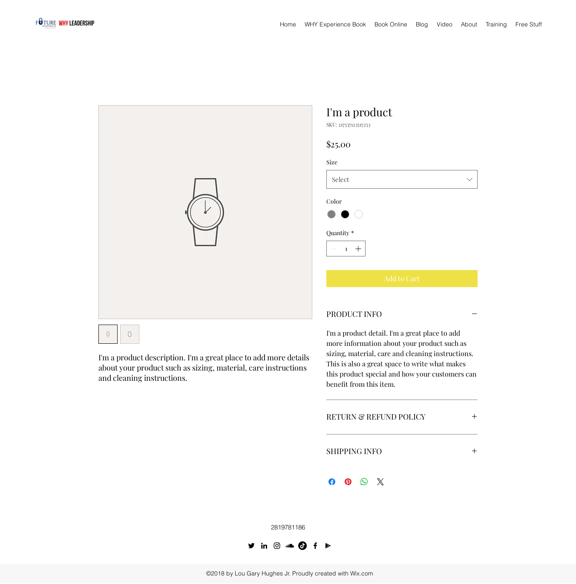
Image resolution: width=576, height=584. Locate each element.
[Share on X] (380, 482)
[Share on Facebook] (332, 482)
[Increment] (359, 248)
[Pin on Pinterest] (348, 482)
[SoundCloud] (289, 545)
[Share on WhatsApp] (364, 482)
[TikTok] (302, 545)
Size (331, 162)
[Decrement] (333, 248)
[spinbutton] (346, 248)
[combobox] (402, 179)
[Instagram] (277, 545)
